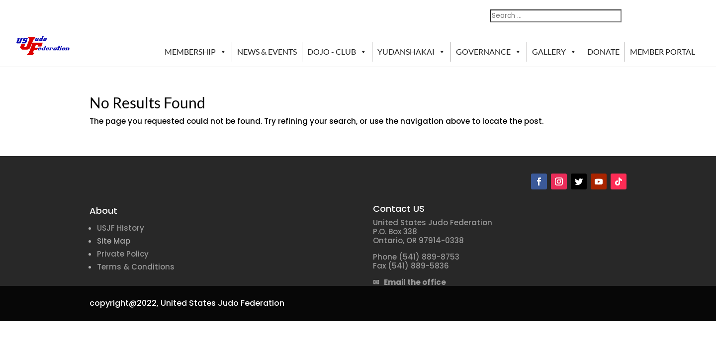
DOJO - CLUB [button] (337, 52)
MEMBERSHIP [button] (196, 52)
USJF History (120, 228)
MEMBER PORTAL (662, 51)
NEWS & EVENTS (267, 51)
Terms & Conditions (136, 267)
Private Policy (123, 254)
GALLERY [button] (554, 52)
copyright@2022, (124, 303)
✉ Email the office (409, 282)
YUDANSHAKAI (411, 52)
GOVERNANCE (489, 52)
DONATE (603, 51)
